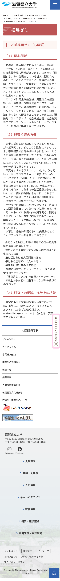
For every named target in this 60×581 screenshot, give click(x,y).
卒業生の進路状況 (11, 362)
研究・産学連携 (30, 521)
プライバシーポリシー (15, 562)
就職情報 (30, 509)
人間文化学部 (11, 18)
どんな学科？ (9, 339)
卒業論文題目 (9, 354)
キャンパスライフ (30, 497)
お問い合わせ (11, 556)
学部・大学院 (17, 15)
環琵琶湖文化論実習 (12, 392)
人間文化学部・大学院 (36, 15)
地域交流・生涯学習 (30, 533)
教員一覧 (6, 369)
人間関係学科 (26, 18)
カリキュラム (9, 347)
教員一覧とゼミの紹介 (15, 21)
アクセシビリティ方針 (32, 556)
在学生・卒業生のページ (14, 400)
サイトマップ (42, 551)
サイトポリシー (12, 551)
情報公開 (27, 551)
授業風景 (6, 377)
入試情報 (30, 485)
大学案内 (30, 461)
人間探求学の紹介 (11, 385)
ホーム (5, 15)
